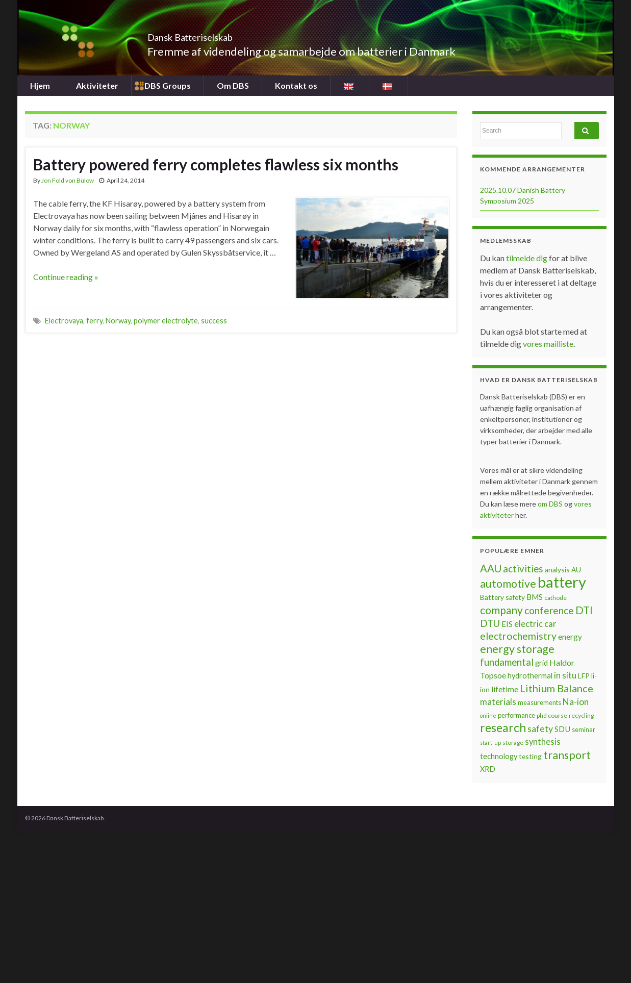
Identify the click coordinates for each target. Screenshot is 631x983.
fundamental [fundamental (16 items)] (507, 662)
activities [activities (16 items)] (523, 568)
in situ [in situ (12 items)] (565, 675)
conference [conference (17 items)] (549, 610)
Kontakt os (296, 85)
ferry (94, 320)
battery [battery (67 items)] (562, 582)
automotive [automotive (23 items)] (508, 583)
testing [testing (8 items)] (530, 756)
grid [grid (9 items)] (541, 663)
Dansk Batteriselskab (216, 34)
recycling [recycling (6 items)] (581, 715)
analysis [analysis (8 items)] (557, 569)
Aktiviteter (97, 85)
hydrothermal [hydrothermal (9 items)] (530, 675)
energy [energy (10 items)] (570, 636)
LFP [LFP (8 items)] (584, 675)
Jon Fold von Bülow (67, 180)
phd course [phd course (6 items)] (552, 715)
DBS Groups (167, 85)
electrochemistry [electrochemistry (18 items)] (518, 636)
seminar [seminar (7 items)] (583, 729)
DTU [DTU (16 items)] (490, 623)
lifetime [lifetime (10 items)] (504, 689)
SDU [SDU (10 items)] (562, 729)
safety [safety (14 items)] (540, 728)
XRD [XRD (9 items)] (487, 769)
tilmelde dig (527, 258)
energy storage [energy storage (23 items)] (517, 649)
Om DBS (233, 85)
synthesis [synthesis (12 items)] (543, 742)
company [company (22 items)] (501, 609)
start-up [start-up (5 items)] (490, 742)
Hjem (40, 85)
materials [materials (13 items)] (498, 701)
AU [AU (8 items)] (576, 569)
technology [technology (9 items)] (498, 756)
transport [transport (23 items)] (567, 755)
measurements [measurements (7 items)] (539, 702)
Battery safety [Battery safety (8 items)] (502, 597)
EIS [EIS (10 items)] (507, 623)
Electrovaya (64, 320)
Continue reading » (65, 277)
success (214, 320)
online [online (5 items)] (488, 715)
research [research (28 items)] (503, 728)
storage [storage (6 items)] (512, 742)
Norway (118, 320)
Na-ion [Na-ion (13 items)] (576, 701)
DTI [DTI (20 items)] (584, 610)
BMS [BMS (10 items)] (534, 596)
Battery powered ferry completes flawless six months (215, 164)
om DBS (551, 503)
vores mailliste (548, 343)
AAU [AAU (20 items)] (490, 568)
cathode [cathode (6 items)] (555, 597)
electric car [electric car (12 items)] (535, 624)
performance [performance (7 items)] (516, 715)
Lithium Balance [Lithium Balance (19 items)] (556, 688)
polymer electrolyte (166, 320)
